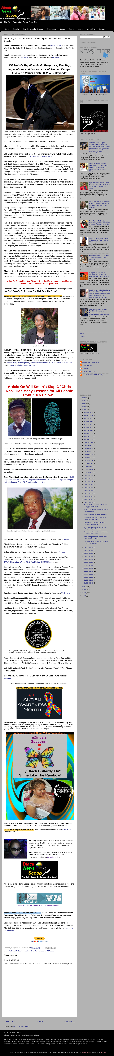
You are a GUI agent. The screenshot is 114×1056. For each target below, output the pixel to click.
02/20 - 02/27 (88, 562)
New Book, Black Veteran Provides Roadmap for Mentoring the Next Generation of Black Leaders (99, 312)
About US (91, 29)
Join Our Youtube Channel (33, 29)
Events (71, 29)
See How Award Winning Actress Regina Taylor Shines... (95, 528)
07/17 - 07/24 (88, 469)
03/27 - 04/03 (88, 550)
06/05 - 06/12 (88, 481)
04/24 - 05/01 (88, 496)
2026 (84, 398)
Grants (80, 29)
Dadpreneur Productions (90, 362)
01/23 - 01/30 (88, 574)
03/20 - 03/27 (88, 553)
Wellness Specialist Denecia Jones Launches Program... (96, 537)
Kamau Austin (87, 365)
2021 (84, 587)
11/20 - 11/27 (88, 424)
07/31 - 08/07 (88, 463)
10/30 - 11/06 (88, 430)
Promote (55, 57)
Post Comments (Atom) (21, 1026)
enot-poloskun (86, 1052)
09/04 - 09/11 (88, 451)
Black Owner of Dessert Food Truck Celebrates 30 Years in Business (99, 257)
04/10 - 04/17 (88, 502)
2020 (84, 590)
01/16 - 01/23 (88, 577)
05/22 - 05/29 (88, 487)
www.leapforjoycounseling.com (22, 365)
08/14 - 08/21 (88, 457)
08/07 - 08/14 (88, 460)
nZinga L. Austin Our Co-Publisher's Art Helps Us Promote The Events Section (99, 274)
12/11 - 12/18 (88, 415)
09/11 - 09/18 (88, 448)
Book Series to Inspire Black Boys (95, 514)
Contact (102, 29)
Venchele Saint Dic (88, 371)
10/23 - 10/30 (88, 433)
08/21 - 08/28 (88, 454)
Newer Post (9, 1021)
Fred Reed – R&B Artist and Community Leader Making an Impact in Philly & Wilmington (99, 222)
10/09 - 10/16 (88, 439)
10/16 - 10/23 (88, 436)
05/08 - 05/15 (88, 493)
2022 (84, 410)
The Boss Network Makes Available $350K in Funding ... (96, 542)
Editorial (16, 29)
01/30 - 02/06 (88, 571)
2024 (84, 404)
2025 (84, 401)
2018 (84, 596)
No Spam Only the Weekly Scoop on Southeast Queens (39, 905)
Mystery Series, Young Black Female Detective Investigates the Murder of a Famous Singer (99, 185)
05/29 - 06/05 (88, 484)
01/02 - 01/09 (88, 583)
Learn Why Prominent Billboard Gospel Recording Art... (94, 523)
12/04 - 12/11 (88, 418)
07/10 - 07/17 (88, 472)
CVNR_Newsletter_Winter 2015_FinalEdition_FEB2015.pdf (28, 562)
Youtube (66, 539)
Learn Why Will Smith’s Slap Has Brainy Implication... (95, 518)
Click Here (24, 57)
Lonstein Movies (53, 857)
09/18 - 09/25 (88, 445)
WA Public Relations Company (92, 375)
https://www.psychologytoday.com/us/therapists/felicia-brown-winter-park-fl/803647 (40, 363)
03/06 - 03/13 (88, 559)
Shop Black (51, 29)
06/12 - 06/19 (88, 478)
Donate (62, 29)
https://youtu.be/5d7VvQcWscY (39, 156)
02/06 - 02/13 (88, 568)
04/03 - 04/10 (88, 547)
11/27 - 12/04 (88, 421)
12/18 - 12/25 (88, 412)
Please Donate (55, 46)
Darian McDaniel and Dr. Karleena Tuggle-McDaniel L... (95, 505)
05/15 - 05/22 (88, 490)
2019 (84, 593)
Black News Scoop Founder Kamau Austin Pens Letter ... (96, 533)
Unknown (85, 368)
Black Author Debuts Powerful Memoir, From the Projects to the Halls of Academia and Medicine (99, 204)
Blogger (103, 1052)
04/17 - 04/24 (88, 499)
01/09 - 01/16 (88, 580)
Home (6, 29)
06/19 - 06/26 (88, 475)
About (82, 333)
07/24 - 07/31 (88, 466)
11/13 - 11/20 (88, 427)
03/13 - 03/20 (88, 556)
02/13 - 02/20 (88, 565)
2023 (84, 407)
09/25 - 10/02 (88, 442)
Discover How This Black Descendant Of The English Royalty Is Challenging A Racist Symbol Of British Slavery (98, 167)
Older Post (70, 1021)
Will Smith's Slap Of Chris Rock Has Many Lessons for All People (31, 951)
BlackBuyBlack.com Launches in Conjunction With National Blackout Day (99, 240)
